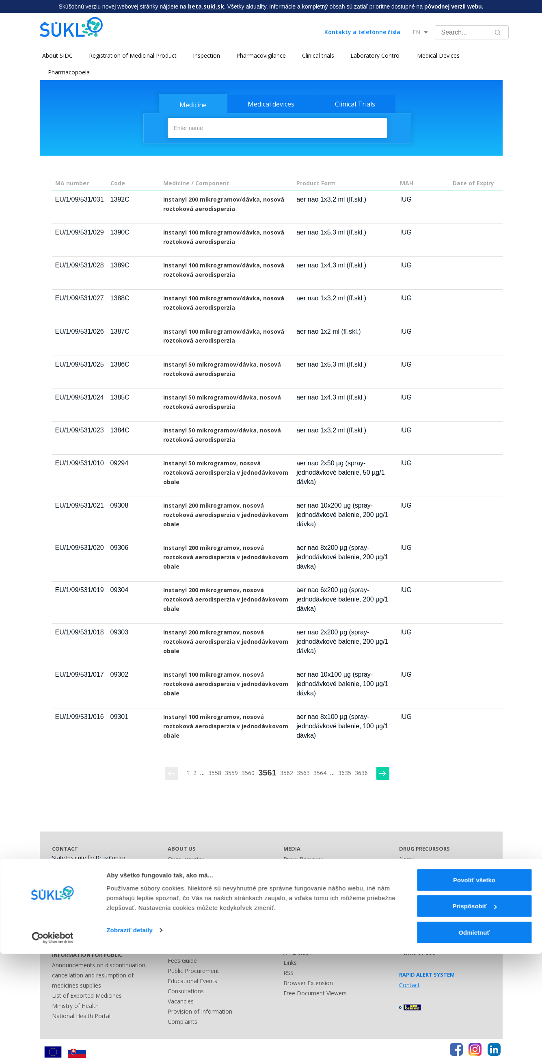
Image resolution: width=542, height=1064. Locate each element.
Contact (293, 868)
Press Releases (303, 858)
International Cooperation (201, 919)
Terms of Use (417, 951)
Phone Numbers (73, 901)
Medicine (193, 104)
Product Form (316, 182)
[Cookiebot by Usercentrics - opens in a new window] (52, 1048)
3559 (231, 771)
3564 (319, 771)
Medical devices (271, 104)
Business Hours (72, 921)
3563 (303, 771)
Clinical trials (316, 55)
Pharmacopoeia (69, 72)
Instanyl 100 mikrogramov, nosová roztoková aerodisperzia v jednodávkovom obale (225, 683)
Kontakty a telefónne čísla (362, 32)
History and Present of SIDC (205, 898)
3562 (286, 771)
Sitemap (294, 941)
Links (290, 961)
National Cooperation (196, 908)
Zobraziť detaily (129, 1040)
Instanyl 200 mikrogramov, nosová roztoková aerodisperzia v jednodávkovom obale (225, 513)
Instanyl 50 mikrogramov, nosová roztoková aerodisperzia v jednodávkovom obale (225, 471)
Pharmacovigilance (258, 55)
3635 (344, 771)
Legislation (182, 939)
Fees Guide (182, 959)
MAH (406, 182)
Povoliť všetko (474, 990)
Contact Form (301, 931)
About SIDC (55, 55)
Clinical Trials (355, 104)
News (406, 858)
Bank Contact (70, 931)
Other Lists (297, 921)
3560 (248, 771)
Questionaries (186, 858)
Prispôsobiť (474, 1016)
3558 (214, 771)
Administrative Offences (199, 949)
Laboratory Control (373, 55)
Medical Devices (436, 55)
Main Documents (190, 878)
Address (62, 911)
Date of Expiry (473, 182)
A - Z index (297, 951)
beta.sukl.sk (206, 6)
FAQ (404, 941)
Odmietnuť (474, 1042)
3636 (361, 771)
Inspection (204, 55)
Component (212, 182)
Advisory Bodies (189, 929)
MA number (72, 182)
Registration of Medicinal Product (130, 55)
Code (117, 182)
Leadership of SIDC (193, 868)
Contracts (180, 888)
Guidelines (412, 878)
